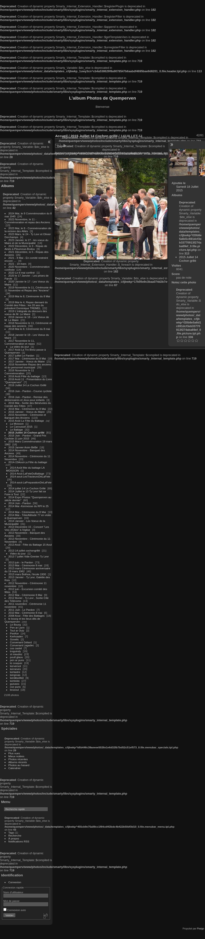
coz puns (15, 686)
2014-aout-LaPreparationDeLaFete (31, 482)
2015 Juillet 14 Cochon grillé (26, 432)
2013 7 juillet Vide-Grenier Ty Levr (28, 556)
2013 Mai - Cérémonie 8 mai (25, 565)
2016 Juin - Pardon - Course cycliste (30, 391)
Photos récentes (18, 759)
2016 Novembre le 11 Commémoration (19, 372)
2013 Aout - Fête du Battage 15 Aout (30, 544)
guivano (14, 683)
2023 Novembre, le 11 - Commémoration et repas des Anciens (27, 221)
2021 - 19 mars (17, 263)
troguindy (15, 651)
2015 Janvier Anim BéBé (23, 447)
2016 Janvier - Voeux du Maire (26, 411)
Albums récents (17, 762)
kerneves (15, 668)
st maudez (16, 654)
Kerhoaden (16, 636)
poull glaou (16, 657)
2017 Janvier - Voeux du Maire (26, 361)
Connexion (14, 882)
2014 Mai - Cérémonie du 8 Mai (27, 512)
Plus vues (14, 753)
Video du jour (18, 553)
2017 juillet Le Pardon (21, 355)
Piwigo (200, 928)
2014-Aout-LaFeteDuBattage (27, 473)
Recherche (14, 835)
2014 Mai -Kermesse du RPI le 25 (28, 506)
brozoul (14, 689)
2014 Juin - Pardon (19, 503)
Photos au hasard (18, 765)
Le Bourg (15, 624)
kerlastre (15, 671)
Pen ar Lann (17, 627)
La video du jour (19, 346)
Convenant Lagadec (22, 645)
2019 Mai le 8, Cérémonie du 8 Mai (29, 296)
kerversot (15, 665)
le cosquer (16, 663)
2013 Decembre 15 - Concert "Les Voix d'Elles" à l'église (27, 528)
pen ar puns (17, 660)
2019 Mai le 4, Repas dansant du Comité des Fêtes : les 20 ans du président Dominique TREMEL (26, 305)
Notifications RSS (18, 841)
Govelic (14, 639)
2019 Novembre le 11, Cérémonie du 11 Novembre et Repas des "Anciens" (28, 289)
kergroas (15, 674)
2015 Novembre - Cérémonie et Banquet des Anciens (25, 416)
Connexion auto (14, 909)
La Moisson (17, 423)
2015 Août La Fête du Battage (26, 420)
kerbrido (15, 680)
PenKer (14, 633)
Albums (7, 186)
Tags (11, 832)
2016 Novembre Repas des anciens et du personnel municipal (28, 366)
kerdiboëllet (17, 677)
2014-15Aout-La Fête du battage (27, 462)
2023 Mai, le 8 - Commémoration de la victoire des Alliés (28, 230)
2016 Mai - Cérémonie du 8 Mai (27, 408)
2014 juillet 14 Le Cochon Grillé (27, 488)
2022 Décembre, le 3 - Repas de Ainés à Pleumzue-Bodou (26, 247)
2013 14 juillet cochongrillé (24, 550)
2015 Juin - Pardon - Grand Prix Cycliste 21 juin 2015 (25, 437)
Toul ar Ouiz (17, 630)
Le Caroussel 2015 (21, 426)
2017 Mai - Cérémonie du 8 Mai (27, 358)
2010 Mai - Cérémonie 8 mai (25, 612)
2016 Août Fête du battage (24, 376)
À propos (13, 838)
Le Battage (16, 429)
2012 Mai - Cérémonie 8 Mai (25, 594)
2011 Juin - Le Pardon (21, 609)
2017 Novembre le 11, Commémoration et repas (20, 342)
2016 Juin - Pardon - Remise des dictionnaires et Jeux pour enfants (26, 398)
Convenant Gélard (21, 642)
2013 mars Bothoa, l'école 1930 (27, 574)
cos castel (16, 648)
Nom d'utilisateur (13, 892)
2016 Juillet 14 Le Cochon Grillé (27, 385)
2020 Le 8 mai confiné (21, 272)
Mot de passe (11, 900)
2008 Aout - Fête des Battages (26, 615)
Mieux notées (16, 756)
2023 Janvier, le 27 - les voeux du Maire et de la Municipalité (26, 241)
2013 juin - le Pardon (20, 562)
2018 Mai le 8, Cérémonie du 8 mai (29, 328)
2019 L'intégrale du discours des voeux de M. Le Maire (26, 313)
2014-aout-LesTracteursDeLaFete (30, 476)
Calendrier (14, 768)
